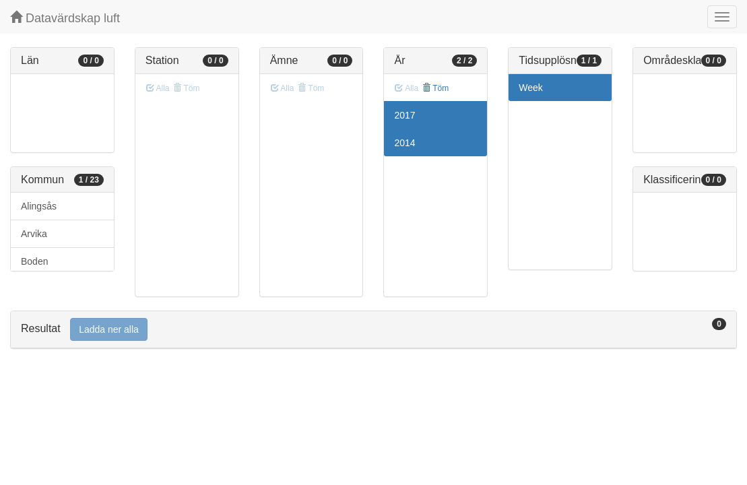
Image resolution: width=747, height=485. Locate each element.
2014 (404, 142)
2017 (404, 115)
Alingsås (39, 206)
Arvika (34, 233)
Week (531, 87)
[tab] (373, 329)
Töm (435, 88)
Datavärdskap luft (65, 18)
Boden (34, 261)
